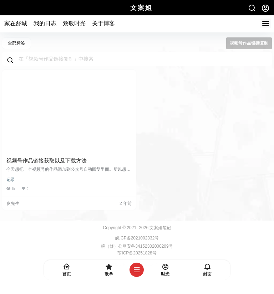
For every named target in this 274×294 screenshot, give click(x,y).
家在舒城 (15, 23)
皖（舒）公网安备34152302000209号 (137, 246)
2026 (143, 227)
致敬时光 (74, 23)
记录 (10, 179)
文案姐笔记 (159, 227)
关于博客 (103, 23)
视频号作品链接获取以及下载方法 (46, 161)
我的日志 (45, 23)
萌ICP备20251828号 (136, 253)
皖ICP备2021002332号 (137, 238)
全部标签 (16, 43)
